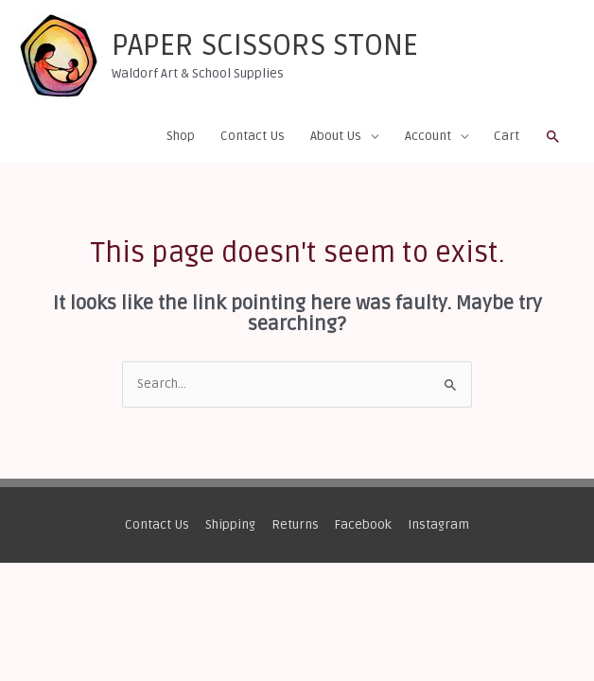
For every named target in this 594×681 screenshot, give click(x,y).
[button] (553, 137)
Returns (295, 524)
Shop (180, 136)
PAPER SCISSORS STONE (265, 45)
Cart (506, 136)
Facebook (363, 524)
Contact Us (252, 136)
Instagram (438, 524)
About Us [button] (335, 136)
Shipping (230, 524)
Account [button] (428, 136)
